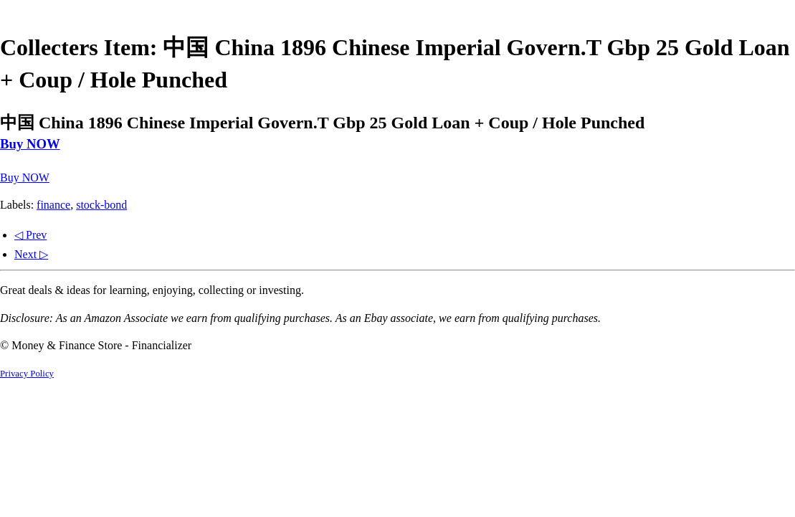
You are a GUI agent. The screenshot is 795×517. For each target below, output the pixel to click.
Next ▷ (31, 254)
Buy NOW (30, 143)
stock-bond (101, 205)
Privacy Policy (27, 374)
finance (53, 205)
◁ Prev (30, 235)
